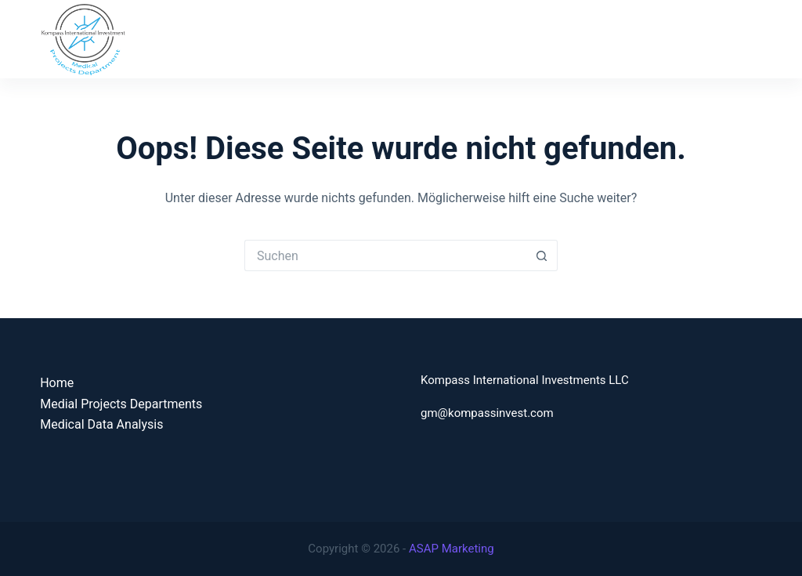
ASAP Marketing (451, 549)
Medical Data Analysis (620, 38)
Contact (740, 38)
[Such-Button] (542, 255)
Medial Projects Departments (121, 404)
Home (314, 38)
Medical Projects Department (446, 38)
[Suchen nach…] (385, 255)
